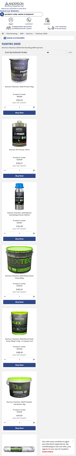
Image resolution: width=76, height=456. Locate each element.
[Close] (72, 441)
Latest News (7, 425)
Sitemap (44, 433)
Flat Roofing (11, 33)
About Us (6, 418)
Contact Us (7, 421)
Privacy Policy (46, 429)
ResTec (29, 33)
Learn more (47, 451)
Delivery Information (49, 421)
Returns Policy (46, 425)
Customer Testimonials (12, 433)
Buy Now (19, 112)
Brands (5, 429)
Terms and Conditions (50, 418)
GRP (22, 33)
